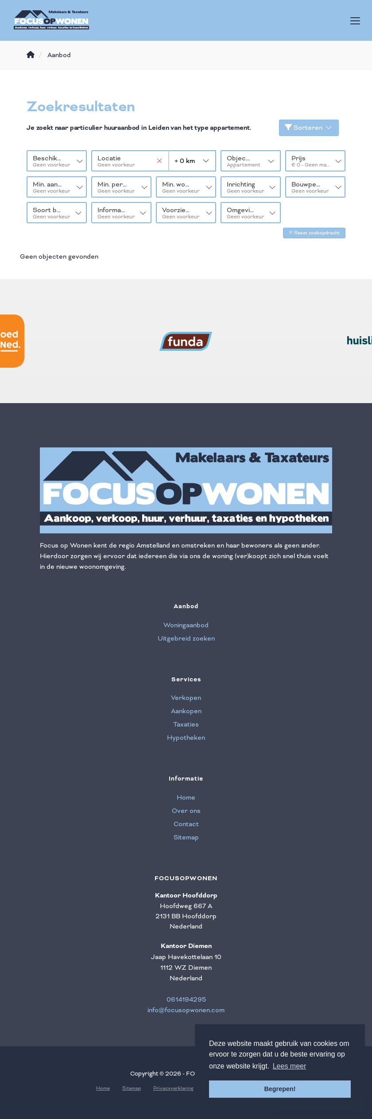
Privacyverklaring (173, 1087)
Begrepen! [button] (279, 1088)
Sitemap (186, 836)
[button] (314, 232)
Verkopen (186, 697)
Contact (186, 823)
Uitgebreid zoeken (186, 637)
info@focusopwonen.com (186, 1010)
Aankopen (186, 711)
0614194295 (186, 999)
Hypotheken (186, 737)
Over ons (186, 810)
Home (186, 796)
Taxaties (186, 724)
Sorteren (309, 128)
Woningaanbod (186, 624)
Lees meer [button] (289, 1066)
